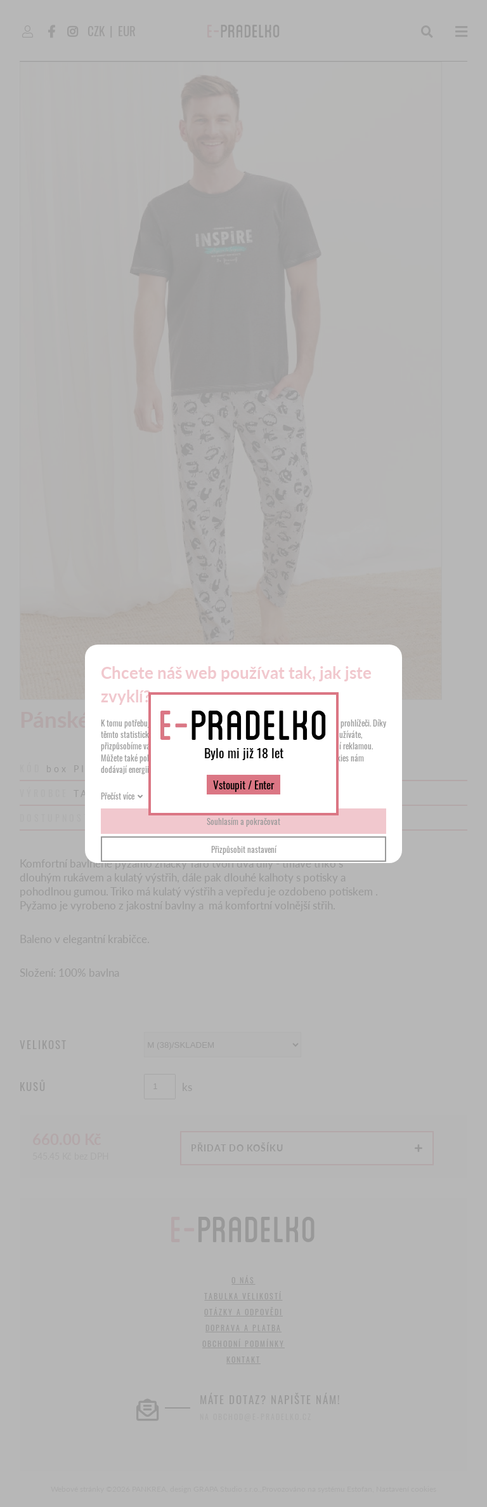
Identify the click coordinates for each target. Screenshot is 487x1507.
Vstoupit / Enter (243, 785)
